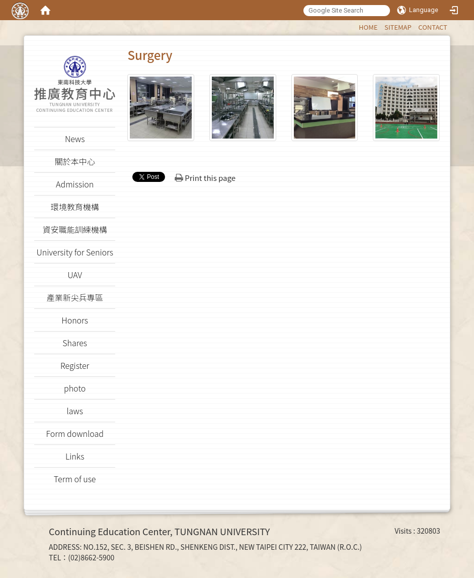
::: (354, 25)
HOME (368, 27)
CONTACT (432, 27)
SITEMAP (398, 27)
